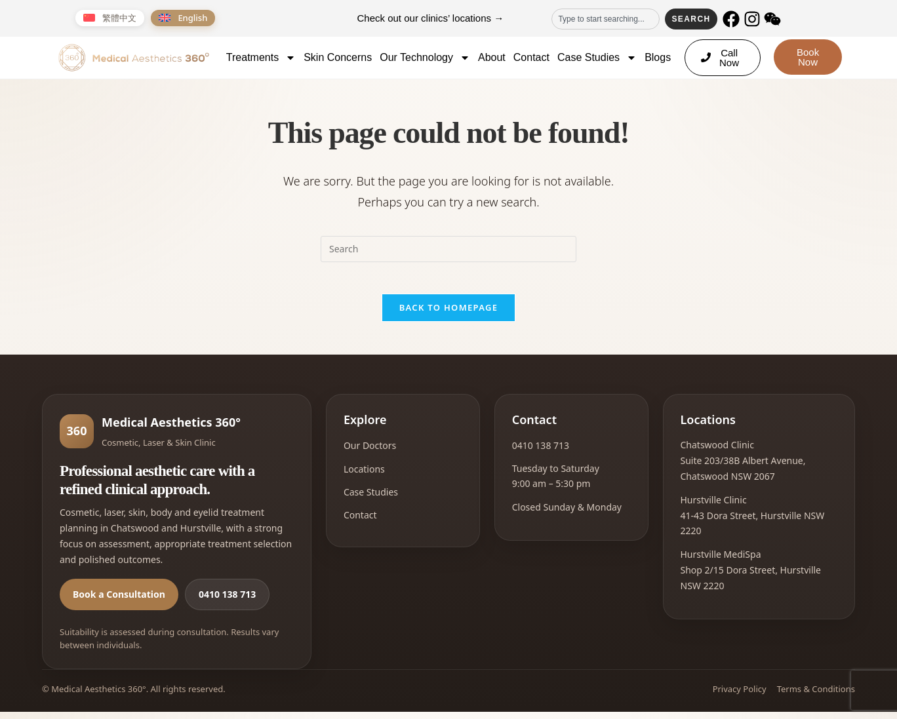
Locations (364, 476)
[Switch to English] (183, 18)
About (492, 57)
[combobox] (605, 19)
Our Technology (425, 57)
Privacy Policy (740, 697)
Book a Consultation (119, 602)
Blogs (658, 57)
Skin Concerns (338, 57)
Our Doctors (370, 453)
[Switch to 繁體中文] (109, 18)
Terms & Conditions (816, 697)
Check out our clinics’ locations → (430, 18)
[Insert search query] (448, 249)
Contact (531, 57)
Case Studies (597, 57)
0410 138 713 (227, 602)
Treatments (261, 57)
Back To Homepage (448, 315)
